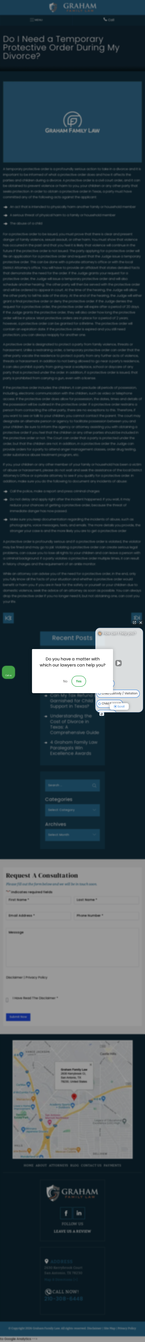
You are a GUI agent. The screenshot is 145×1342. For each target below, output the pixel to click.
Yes (78, 681)
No (65, 681)
